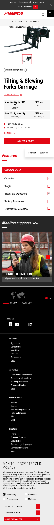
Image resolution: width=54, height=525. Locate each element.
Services (13, 429)
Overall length (39, 117)
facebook (9, 324)
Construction (16, 347)
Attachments (15, 397)
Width (39, 106)
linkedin (32, 324)
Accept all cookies (22, 519)
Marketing (32, 499)
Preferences (12, 499)
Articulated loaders (18, 385)
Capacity (15, 108)
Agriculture (15, 343)
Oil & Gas (14, 354)
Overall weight (15, 117)
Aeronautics (16, 357)
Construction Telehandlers (21, 375)
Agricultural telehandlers (21, 378)
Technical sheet (11, 94)
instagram (19, 324)
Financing (15, 434)
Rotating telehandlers (19, 381)
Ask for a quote (34, 141)
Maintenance (16, 441)
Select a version (28, 7)
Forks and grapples (18, 413)
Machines (13, 370)
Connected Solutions (19, 448)
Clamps (14, 406)
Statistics (32, 494)
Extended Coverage (18, 437)
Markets (13, 338)
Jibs (12, 416)
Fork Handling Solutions (20, 409)
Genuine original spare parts (22, 444)
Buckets (14, 402)
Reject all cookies (22, 506)
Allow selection (22, 512)
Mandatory (11, 494)
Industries (15, 350)
